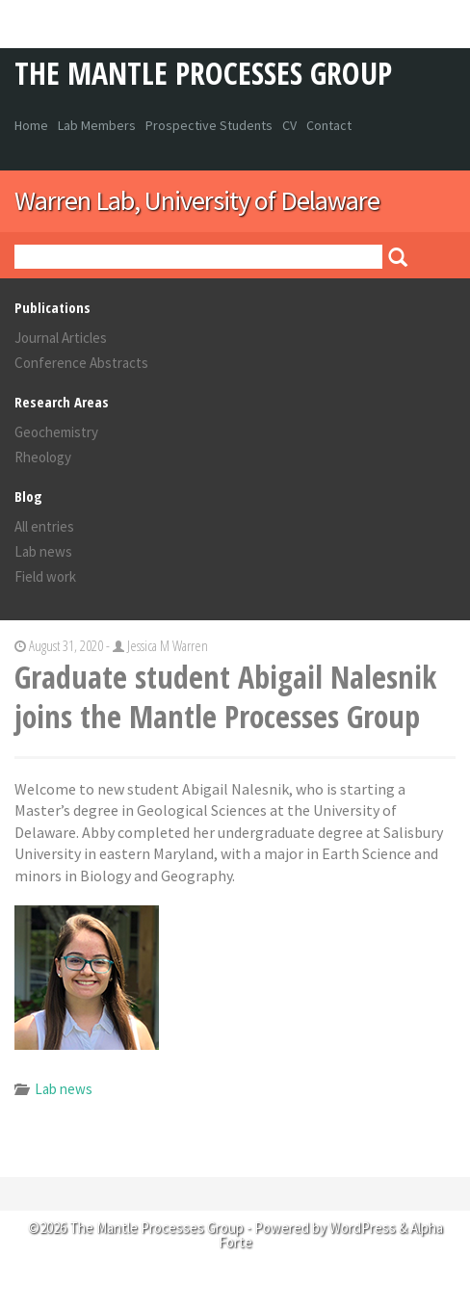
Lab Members (97, 126)
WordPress (362, 1227)
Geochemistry (56, 432)
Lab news (43, 551)
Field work (45, 576)
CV (289, 126)
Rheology (42, 457)
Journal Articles (60, 337)
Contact (329, 126)
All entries (44, 526)
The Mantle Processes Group (203, 72)
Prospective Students (209, 126)
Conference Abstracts (81, 362)
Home (31, 126)
